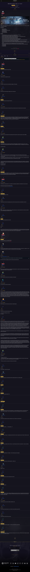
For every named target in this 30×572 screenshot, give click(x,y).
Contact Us (15, 560)
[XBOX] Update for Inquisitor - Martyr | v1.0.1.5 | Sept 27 (10, 58)
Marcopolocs (13, 7)
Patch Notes (17, 5)
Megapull (14, 6)
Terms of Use (15, 557)
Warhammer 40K (13, 5)
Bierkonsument (5, 256)
